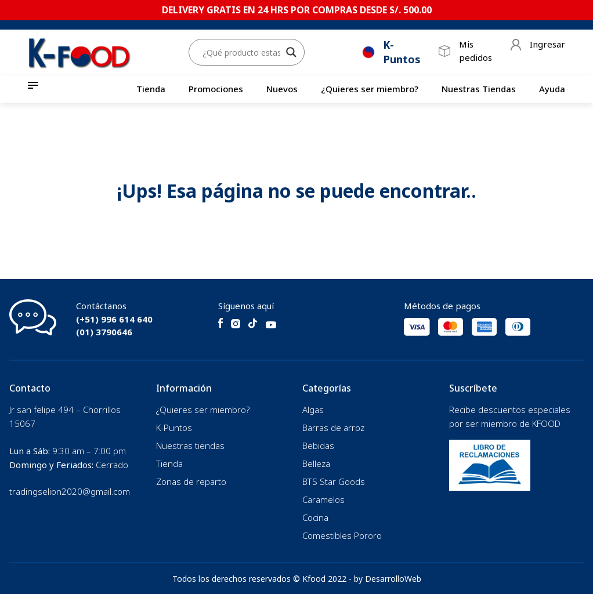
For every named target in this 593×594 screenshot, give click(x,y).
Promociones (216, 89)
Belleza (316, 463)
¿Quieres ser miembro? (369, 89)
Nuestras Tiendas (479, 89)
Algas (313, 409)
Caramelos (323, 499)
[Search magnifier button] (291, 53)
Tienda (150, 89)
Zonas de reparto (191, 481)
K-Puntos (174, 427)
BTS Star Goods (333, 481)
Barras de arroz (333, 427)
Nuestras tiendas (190, 445)
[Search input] (241, 53)
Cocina (315, 517)
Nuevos (282, 89)
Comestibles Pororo (342, 535)
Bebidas (318, 445)
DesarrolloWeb (393, 578)
